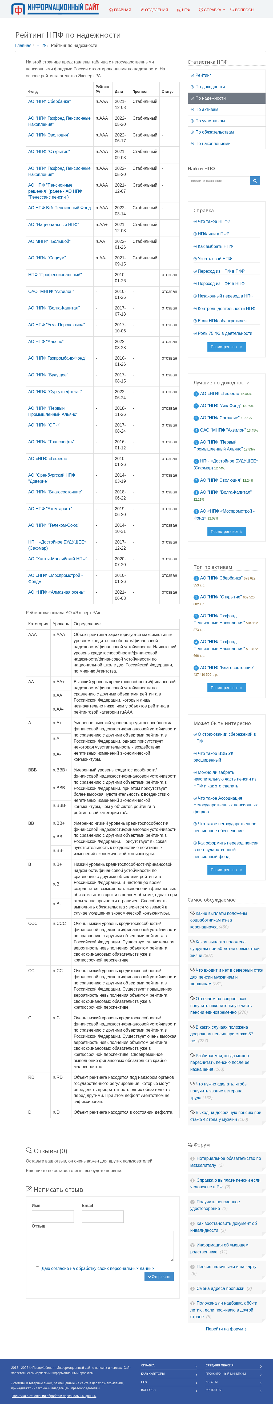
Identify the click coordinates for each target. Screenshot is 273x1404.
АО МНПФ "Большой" (49, 241)
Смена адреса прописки (221, 1288)
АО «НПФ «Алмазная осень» (56, 592)
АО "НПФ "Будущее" (48, 375)
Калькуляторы (153, 1373)
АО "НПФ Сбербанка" (49, 101)
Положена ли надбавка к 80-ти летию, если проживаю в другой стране (223, 1310)
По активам (204, 109)
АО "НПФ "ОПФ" (44, 425)
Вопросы (148, 1389)
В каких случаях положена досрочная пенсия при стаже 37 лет (221, 1034)
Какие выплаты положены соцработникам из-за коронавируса (218, 920)
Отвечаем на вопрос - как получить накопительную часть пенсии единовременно (221, 1005)
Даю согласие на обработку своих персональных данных (98, 1268)
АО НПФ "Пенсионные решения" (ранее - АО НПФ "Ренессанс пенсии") (55, 191)
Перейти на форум (226, 1329)
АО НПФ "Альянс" (45, 341)
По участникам (208, 121)
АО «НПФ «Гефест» (47, 458)
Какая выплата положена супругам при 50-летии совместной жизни (225, 949)
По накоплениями (211, 143)
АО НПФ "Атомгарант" (50, 508)
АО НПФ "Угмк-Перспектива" (56, 325)
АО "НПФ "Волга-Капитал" (54, 308)
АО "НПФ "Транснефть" (51, 442)
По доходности (208, 87)
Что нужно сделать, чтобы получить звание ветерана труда (219, 1091)
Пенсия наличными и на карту (226, 1266)
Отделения (154, 10)
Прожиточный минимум (226, 1373)
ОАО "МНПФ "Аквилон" (51, 291)
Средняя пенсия (220, 1365)
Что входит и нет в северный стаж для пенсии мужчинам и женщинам (226, 977)
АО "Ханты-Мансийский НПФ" (57, 559)
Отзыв (39, 1226)
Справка (210, 10)
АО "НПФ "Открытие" (49, 151)
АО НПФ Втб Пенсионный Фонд (59, 208)
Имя (36, 1205)
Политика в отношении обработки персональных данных (54, 1396)
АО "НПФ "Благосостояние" (55, 492)
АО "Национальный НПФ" (53, 224)
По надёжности (208, 98)
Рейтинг (201, 75)
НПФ (41, 45)
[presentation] (72, 1282)
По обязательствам (212, 132)
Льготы (212, 1381)
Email (87, 1205)
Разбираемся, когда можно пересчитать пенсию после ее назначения (220, 1062)
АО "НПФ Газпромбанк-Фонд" (57, 358)
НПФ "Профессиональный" (55, 274)
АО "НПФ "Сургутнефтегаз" (55, 391)
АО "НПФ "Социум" (47, 258)
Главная (23, 45)
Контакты (214, 1389)
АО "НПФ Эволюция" (49, 135)
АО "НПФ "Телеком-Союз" (53, 525)
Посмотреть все (227, 347)
